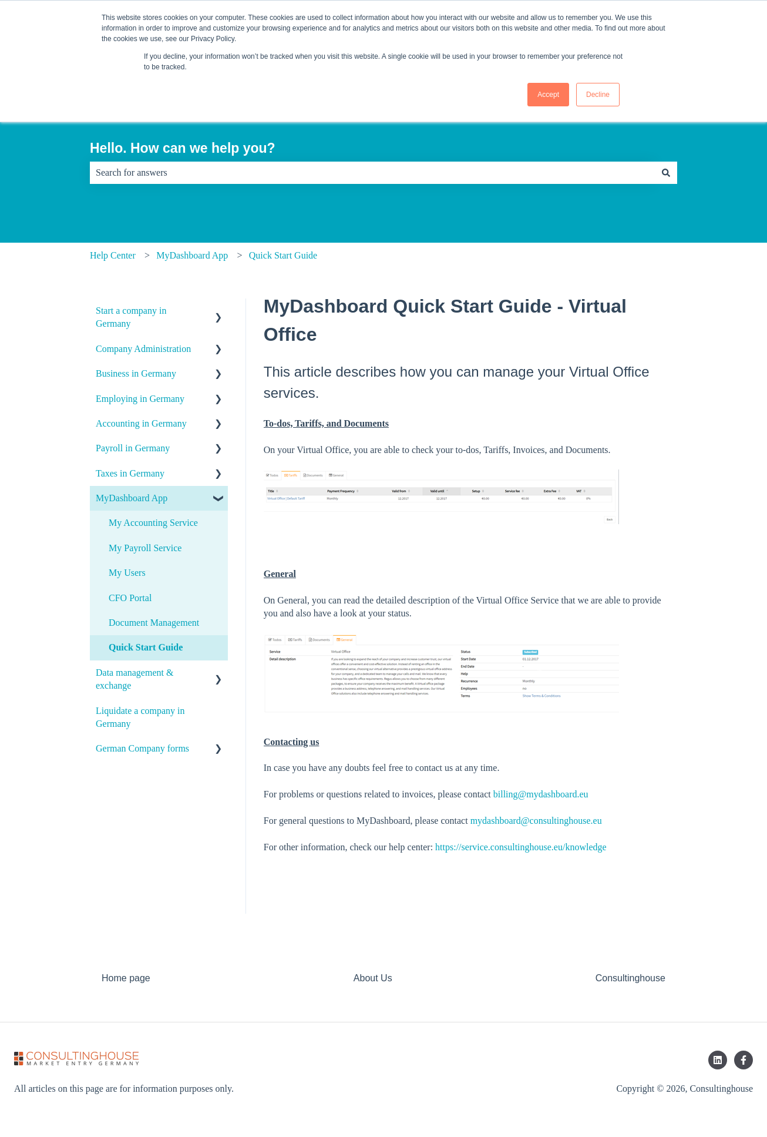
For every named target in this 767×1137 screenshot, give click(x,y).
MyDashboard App (192, 255)
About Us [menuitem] (373, 978)
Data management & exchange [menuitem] (134, 679)
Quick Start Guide (283, 255)
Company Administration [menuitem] (143, 349)
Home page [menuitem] (126, 978)
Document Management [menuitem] (154, 623)
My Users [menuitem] (127, 573)
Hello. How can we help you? (182, 148)
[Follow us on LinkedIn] (717, 1060)
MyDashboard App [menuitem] (131, 498)
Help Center (113, 255)
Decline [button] (598, 94)
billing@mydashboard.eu (540, 794)
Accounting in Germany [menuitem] (141, 423)
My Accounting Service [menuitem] (153, 523)
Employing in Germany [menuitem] (140, 399)
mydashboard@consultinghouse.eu (536, 821)
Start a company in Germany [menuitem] (131, 317)
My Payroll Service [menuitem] (145, 548)
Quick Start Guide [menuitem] (146, 647)
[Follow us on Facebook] (743, 1060)
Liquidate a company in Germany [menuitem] (140, 717)
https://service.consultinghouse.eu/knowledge (521, 847)
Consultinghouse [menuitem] (630, 978)
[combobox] (372, 173)
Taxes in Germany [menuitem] (130, 473)
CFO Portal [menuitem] (130, 598)
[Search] (666, 173)
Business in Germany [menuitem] (136, 373)
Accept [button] (548, 94)
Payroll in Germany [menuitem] (133, 448)
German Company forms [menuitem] (142, 748)
